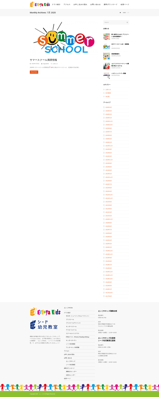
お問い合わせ (68, 358)
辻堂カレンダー (70, 375)
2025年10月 (108, 125)
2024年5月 (108, 153)
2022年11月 (108, 177)
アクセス (66, 351)
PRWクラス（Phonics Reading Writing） (78, 337)
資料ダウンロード (69, 368)
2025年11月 (108, 121)
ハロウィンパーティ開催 (118, 73)
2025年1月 (108, 142)
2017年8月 (108, 296)
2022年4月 (108, 191)
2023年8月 (108, 167)
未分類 (108, 96)
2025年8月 (108, 128)
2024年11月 (108, 146)
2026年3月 (108, 111)
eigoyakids (46, 63)
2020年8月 (108, 226)
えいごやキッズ (70, 361)
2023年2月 (108, 173)
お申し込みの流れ (69, 354)
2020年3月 (108, 243)
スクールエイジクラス (72, 333)
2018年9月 (108, 282)
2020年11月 (108, 219)
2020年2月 (108, 247)
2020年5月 (108, 236)
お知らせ (55, 63)
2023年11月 (108, 160)
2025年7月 (108, 132)
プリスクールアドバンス (73, 323)
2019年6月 (108, 268)
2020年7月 (108, 229)
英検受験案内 (115, 54)
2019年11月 (108, 254)
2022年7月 (108, 184)
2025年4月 (108, 139)
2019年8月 (108, 261)
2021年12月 (108, 195)
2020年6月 (108, 233)
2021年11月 (108, 198)
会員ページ (67, 378)
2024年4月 (108, 156)
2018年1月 (108, 289)
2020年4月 (108, 240)
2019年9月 (108, 257)
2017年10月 (108, 292)
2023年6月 (108, 170)
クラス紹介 (67, 312)
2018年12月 (108, 271)
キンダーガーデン (71, 340)
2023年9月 (108, 163)
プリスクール (70, 319)
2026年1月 (108, 118)
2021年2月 (108, 216)
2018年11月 (108, 275)
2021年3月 (108, 212)
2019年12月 (108, 250)
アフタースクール (71, 330)
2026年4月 (108, 107)
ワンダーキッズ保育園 (72, 347)
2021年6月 (108, 209)
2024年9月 (108, 149)
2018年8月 (108, 285)
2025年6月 (108, 135)
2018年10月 (108, 278)
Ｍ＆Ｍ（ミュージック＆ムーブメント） (78, 316)
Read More (34, 72)
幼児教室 (108, 93)
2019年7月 (108, 264)
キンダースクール (71, 326)
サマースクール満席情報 (43, 59)
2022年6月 (108, 187)
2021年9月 (108, 202)
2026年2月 (108, 114)
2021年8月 (108, 205)
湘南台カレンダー (71, 371)
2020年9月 (108, 223)
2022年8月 (108, 180)
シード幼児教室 (70, 344)
